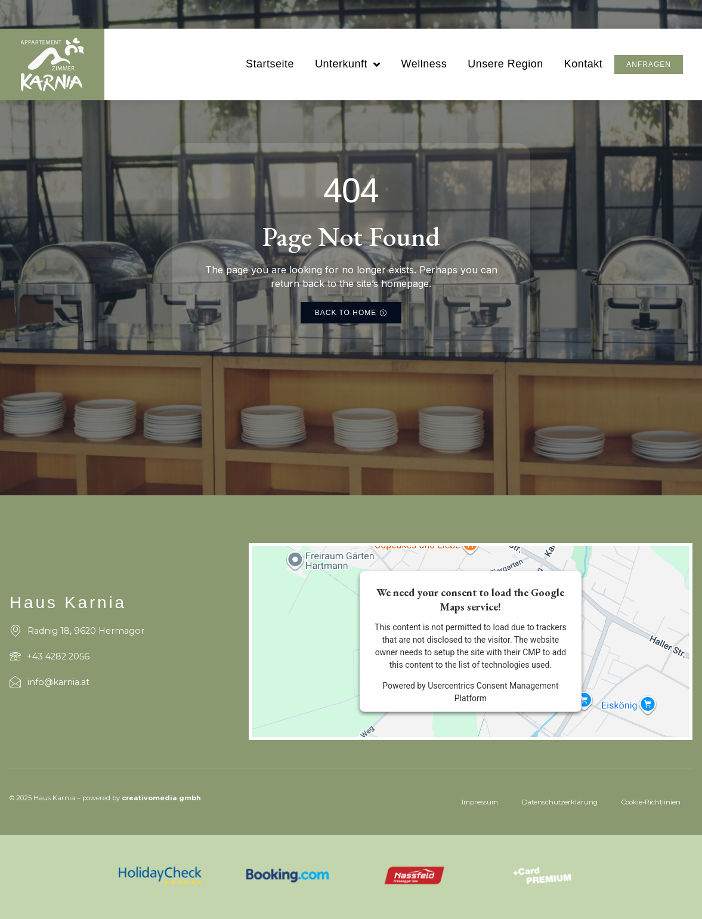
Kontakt (583, 64)
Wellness (424, 64)
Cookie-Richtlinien (651, 802)
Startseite (270, 64)
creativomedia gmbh (161, 798)
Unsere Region (505, 64)
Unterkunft (348, 64)
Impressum (480, 802)
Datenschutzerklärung (560, 802)
